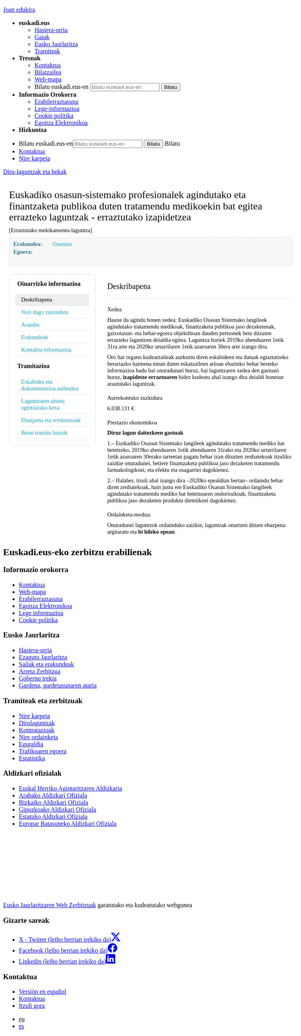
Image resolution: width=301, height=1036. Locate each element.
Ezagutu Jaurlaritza (43, 657)
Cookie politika (53, 115)
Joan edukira (19, 9)
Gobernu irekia (37, 678)
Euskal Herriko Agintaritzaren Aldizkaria (70, 788)
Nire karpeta (34, 158)
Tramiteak (47, 51)
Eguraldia (31, 744)
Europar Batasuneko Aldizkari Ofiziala (67, 823)
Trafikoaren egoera (43, 751)
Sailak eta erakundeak (46, 664)
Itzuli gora (32, 1005)
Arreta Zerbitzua (39, 671)
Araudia (30, 324)
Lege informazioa (41, 613)
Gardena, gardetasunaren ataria (58, 685)
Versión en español (42, 991)
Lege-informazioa (57, 108)
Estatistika (32, 758)
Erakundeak (34, 337)
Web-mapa (48, 79)
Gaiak (41, 37)
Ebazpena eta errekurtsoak (51, 420)
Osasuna (62, 244)
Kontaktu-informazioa (46, 350)
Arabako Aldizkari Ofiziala (53, 795)
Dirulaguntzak (37, 723)
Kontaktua (47, 65)
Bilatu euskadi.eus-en (61, 86)
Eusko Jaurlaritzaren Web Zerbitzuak (49, 905)
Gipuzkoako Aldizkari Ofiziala (57, 809)
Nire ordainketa (38, 737)
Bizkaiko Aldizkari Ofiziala (53, 802)
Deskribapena (36, 299)
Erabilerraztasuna (56, 101)
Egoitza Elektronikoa (61, 122)
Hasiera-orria (50, 30)
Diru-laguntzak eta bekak (35, 171)
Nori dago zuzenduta (44, 312)
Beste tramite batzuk (44, 433)
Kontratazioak (36, 730)
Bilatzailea (47, 72)
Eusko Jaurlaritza (56, 44)
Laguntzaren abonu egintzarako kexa (43, 404)
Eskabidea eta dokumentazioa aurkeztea (50, 385)
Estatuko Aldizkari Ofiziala (53, 816)
